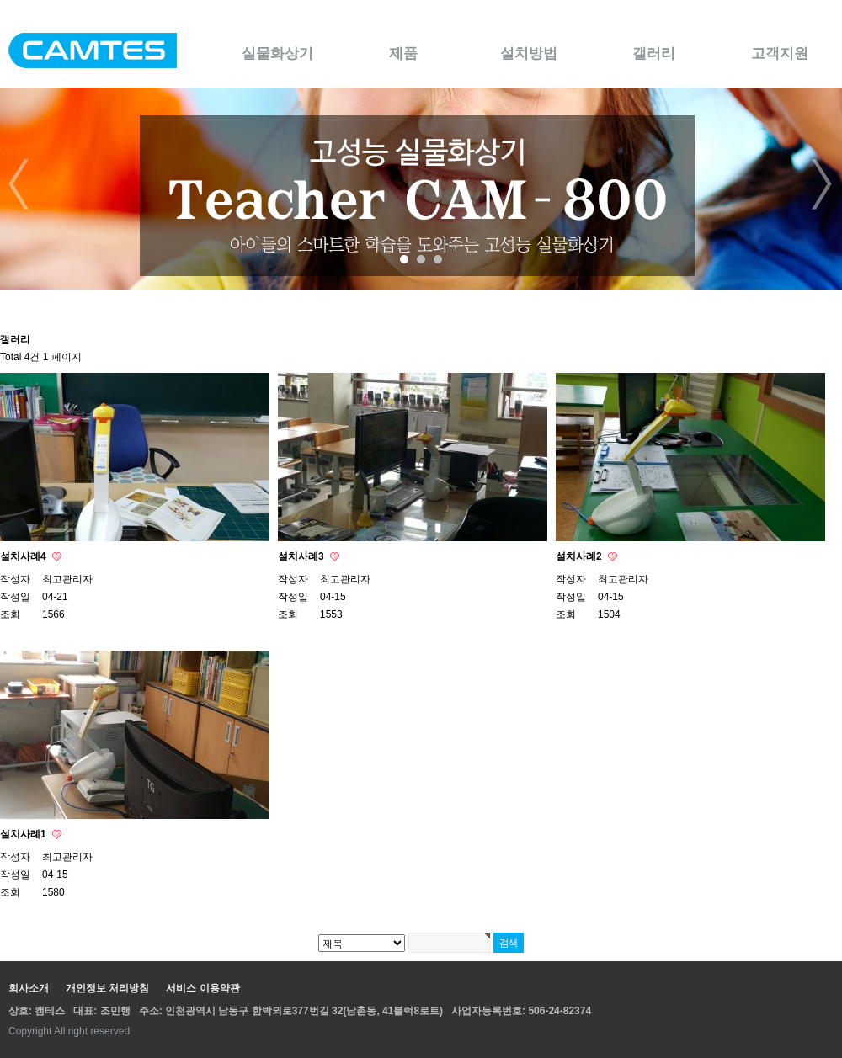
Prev (19, 184)
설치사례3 (302, 556)
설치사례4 (24, 556)
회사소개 (28, 988)
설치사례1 (24, 834)
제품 (403, 53)
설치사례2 (580, 556)
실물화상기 (277, 53)
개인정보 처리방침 (107, 988)
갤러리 (653, 53)
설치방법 (528, 53)
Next (823, 184)
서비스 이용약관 (202, 988)
